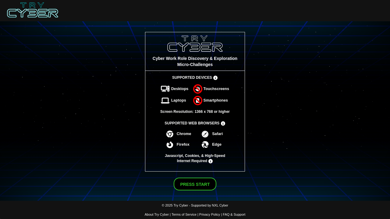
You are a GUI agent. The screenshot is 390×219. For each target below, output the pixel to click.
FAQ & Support (234, 214)
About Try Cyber (157, 214)
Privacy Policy (209, 214)
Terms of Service (184, 214)
